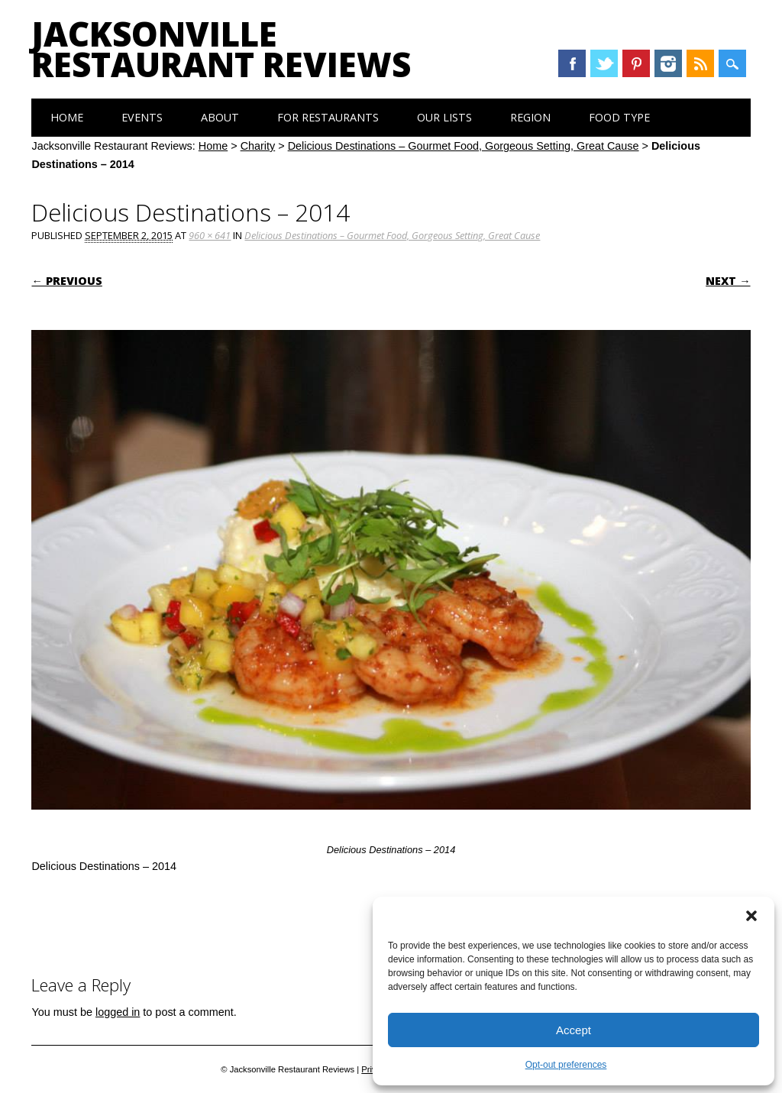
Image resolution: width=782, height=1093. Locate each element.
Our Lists (444, 117)
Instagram (668, 63)
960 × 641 (210, 235)
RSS (700, 63)
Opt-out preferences (566, 1064)
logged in (117, 1012)
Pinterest (636, 63)
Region (530, 117)
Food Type (619, 117)
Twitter (604, 63)
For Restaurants (328, 117)
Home (66, 117)
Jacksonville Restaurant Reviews (221, 49)
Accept (573, 1029)
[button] (751, 915)
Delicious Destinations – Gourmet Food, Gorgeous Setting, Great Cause (463, 146)
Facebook (572, 63)
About (220, 117)
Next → (728, 280)
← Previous (66, 280)
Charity (258, 146)
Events (142, 117)
